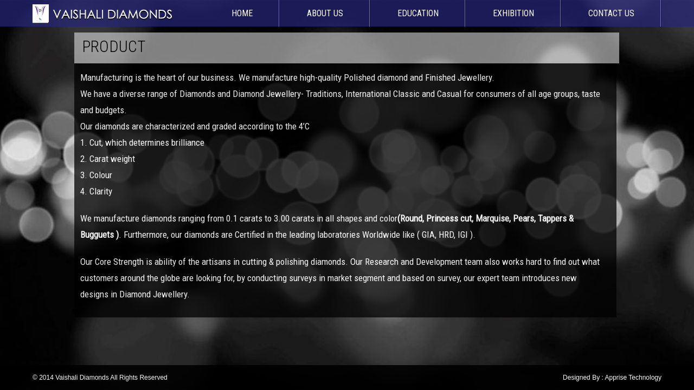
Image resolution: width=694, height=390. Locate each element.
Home (242, 13)
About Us (325, 13)
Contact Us (611, 13)
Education (418, 13)
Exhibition (513, 13)
